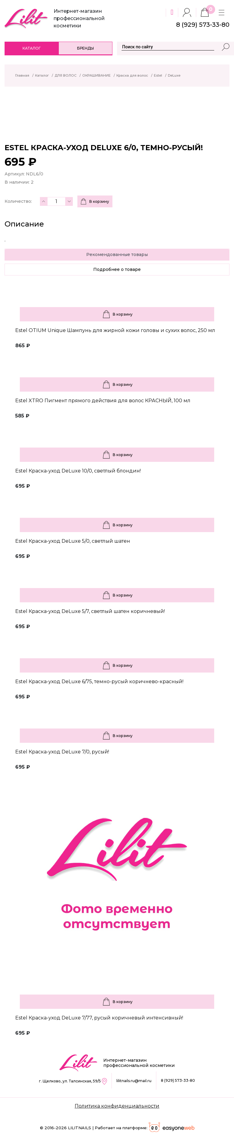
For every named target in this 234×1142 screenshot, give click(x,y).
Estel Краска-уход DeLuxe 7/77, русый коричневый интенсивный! (99, 1018)
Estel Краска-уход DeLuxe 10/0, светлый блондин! (78, 471)
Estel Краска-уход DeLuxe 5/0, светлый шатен (72, 541)
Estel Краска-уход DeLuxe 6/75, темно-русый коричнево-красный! (99, 681)
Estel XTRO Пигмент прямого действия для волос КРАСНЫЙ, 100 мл (102, 400)
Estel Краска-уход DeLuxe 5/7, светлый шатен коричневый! (90, 611)
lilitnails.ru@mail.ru (133, 1080)
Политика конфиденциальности (117, 1106)
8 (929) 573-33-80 (178, 1080)
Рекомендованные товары (117, 254)
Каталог (32, 48)
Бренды (85, 48)
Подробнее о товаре (117, 269)
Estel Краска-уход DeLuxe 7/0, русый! (62, 752)
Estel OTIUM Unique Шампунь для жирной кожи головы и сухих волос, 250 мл (115, 330)
